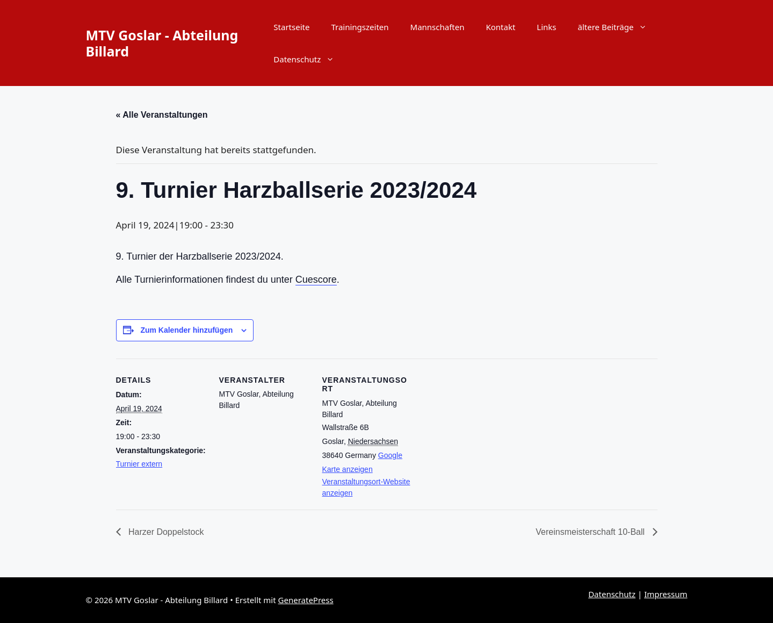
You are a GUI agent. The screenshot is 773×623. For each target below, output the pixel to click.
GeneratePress (306, 600)
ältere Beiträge (618, 27)
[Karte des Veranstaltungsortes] (482, 432)
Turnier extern (139, 464)
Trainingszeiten (359, 27)
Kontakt (500, 27)
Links (546, 27)
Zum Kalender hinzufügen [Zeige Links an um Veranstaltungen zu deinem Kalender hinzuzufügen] (186, 330)
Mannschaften (437, 27)
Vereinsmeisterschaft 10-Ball (591, 531)
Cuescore (316, 279)
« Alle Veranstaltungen (162, 114)
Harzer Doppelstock (165, 531)
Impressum (665, 594)
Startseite (291, 27)
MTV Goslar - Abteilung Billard (162, 43)
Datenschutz (309, 59)
